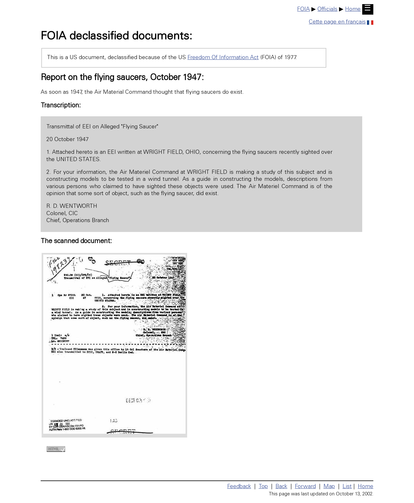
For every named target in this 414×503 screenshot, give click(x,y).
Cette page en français (341, 22)
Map (329, 487)
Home (353, 9)
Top (263, 487)
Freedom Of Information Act (223, 58)
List (347, 487)
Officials (327, 9)
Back (281, 487)
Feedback (239, 487)
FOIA (303, 9)
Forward (305, 487)
